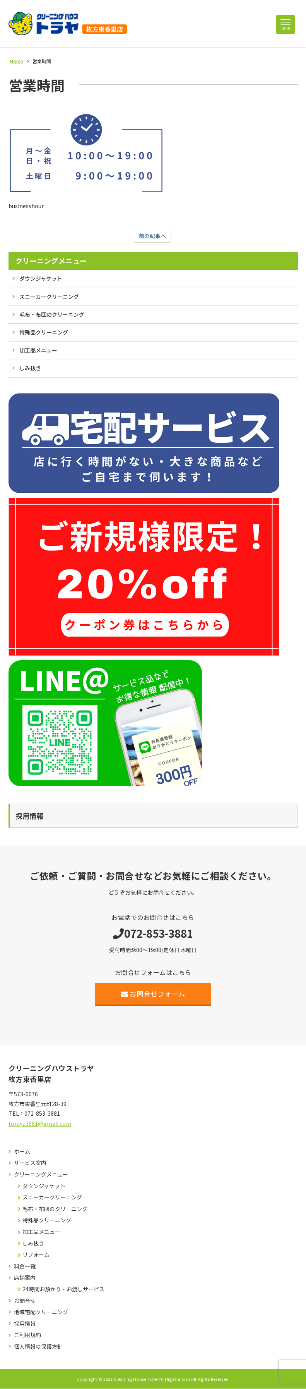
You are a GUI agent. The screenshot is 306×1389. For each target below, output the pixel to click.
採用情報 (25, 1324)
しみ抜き (30, 369)
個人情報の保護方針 (38, 1347)
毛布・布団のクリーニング (51, 315)
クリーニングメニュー (51, 261)
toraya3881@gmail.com (40, 1124)
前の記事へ (152, 236)
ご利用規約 (27, 1335)
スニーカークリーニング (49, 297)
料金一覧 (25, 1267)
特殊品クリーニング (43, 333)
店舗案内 (25, 1278)
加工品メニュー (38, 351)
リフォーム (36, 1255)
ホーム (22, 1152)
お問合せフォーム (153, 994)
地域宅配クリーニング (41, 1313)
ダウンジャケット (40, 279)
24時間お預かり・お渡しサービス (63, 1290)
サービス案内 (30, 1163)
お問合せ (25, 1301)
